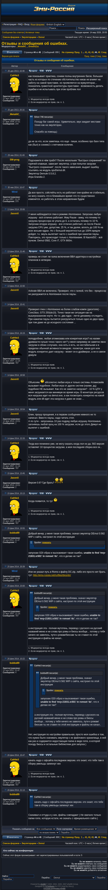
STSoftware (49, 886)
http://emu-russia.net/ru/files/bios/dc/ (52, 575)
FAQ (20, 24)
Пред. (77, 52)
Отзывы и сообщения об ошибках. (35, 43)
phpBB (43, 884)
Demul (42, 37)
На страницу (68, 52)
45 (99, 52)
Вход (26, 24)
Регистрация (10, 24)
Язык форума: (37, 24)
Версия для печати (10, 56)
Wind (14, 191)
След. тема (101, 56)
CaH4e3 (14, 75)
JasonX (14, 213)
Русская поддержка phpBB (55, 888)
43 (92, 52)
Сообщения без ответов (13, 32)
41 (86, 52)
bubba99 (14, 532)
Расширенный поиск (96, 28)
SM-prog (14, 159)
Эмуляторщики (29, 37)
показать (46, 542)
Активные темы (32, 32)
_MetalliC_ (22, 46)
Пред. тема (89, 56)
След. (104, 52)
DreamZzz (34, 46)
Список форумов (11, 37)
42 (89, 52)
